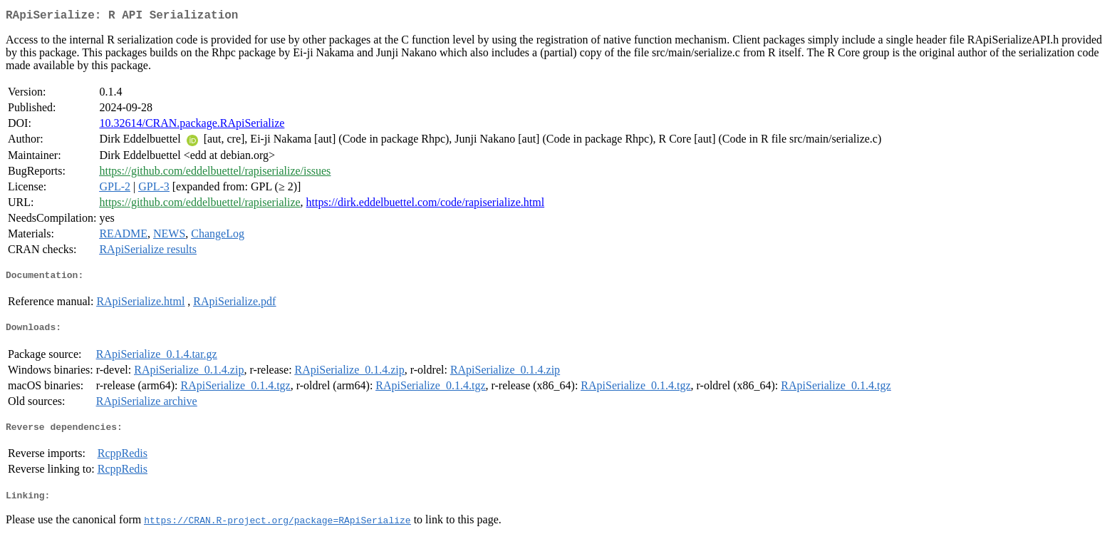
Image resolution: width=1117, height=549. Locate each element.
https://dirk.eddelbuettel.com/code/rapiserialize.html (425, 205)
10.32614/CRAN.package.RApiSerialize (191, 126)
